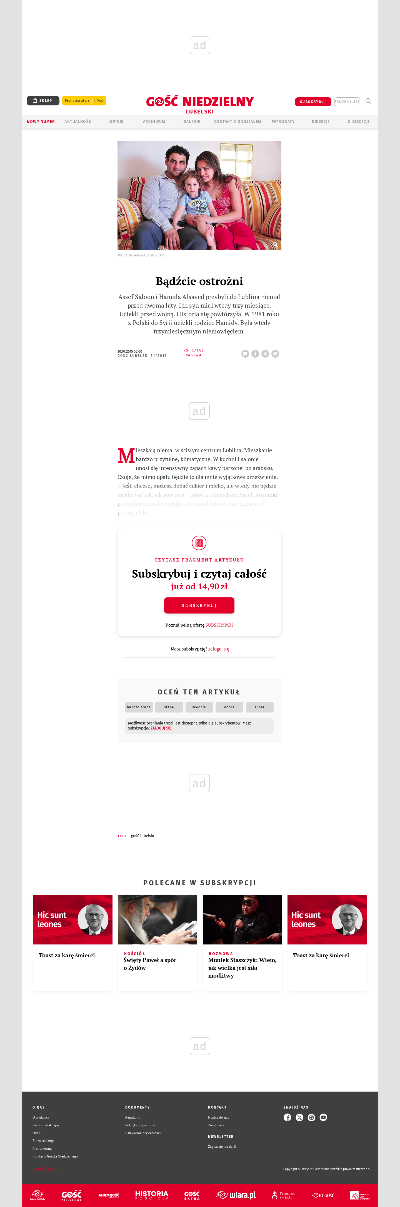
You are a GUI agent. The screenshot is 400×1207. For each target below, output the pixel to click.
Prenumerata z (84, 101)
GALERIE (192, 121)
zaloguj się (347, 102)
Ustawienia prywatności (143, 1133)
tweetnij (266, 352)
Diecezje (321, 121)
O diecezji (358, 121)
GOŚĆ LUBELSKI (142, 835)
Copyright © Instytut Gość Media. (306, 1169)
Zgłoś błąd (45, 1169)
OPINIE (116, 121)
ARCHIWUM (154, 121)
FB (256, 352)
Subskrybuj (199, 605)
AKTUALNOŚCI (78, 121)
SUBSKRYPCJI (219, 625)
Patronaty (283, 121)
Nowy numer (41, 121)
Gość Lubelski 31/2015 (142, 356)
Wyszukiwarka (368, 101)
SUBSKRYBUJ (313, 102)
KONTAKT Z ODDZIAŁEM (238, 121)
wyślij (276, 352)
